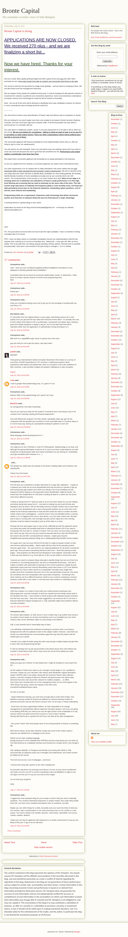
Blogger (77, 932)
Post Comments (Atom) (49, 856)
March (113, 153)
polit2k (13, 352)
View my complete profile (101, 742)
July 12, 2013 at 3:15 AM (19, 439)
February (114, 179)
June (113, 128)
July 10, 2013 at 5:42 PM (19, 309)
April (113, 136)
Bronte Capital (21, 10)
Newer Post (9, 842)
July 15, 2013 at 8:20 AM (19, 583)
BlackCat (14, 403)
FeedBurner (113, 66)
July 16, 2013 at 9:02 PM (19, 655)
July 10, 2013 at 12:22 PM (20, 283)
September (115, 212)
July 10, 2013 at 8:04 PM (19, 347)
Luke (12, 380)
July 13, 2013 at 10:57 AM (20, 476)
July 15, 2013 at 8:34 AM (19, 607)
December (115, 157)
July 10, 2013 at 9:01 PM (19, 375)
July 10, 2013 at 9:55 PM (19, 399)
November (115, 119)
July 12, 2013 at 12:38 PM (20, 458)
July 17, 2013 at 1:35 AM (19, 790)
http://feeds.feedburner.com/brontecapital (106, 37)
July (112, 221)
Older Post (77, 842)
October (114, 123)
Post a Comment (14, 831)
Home (44, 842)
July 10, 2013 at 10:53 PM (20, 427)
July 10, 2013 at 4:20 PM (19, 295)
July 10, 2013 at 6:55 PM (19, 330)
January (114, 200)
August (114, 187)
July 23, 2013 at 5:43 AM (19, 826)
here (93, 93)
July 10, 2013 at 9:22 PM (19, 387)
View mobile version (43, 847)
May (112, 132)
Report (12, 372)
